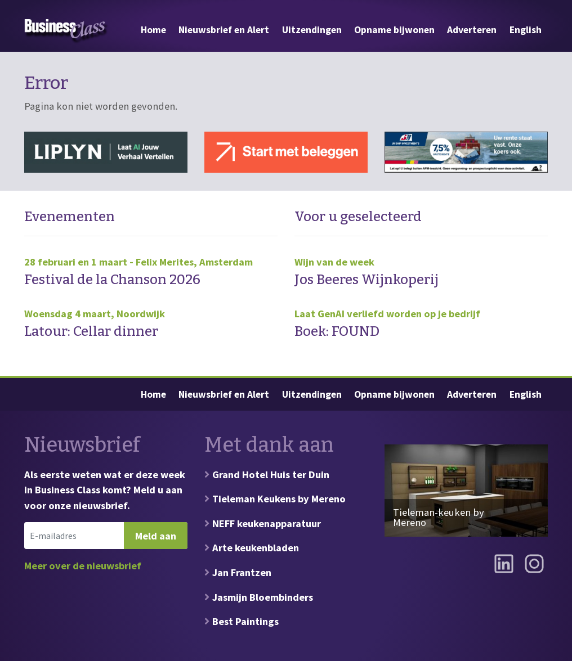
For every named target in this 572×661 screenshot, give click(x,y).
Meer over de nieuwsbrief (82, 565)
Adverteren (472, 30)
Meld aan (155, 535)
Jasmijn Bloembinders (262, 597)
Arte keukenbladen (255, 547)
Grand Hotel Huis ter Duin (270, 474)
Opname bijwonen (394, 30)
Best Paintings (245, 621)
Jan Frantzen (241, 572)
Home (153, 30)
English (526, 30)
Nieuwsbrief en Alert (223, 30)
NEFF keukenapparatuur (266, 523)
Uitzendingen (312, 30)
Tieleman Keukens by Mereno (279, 498)
